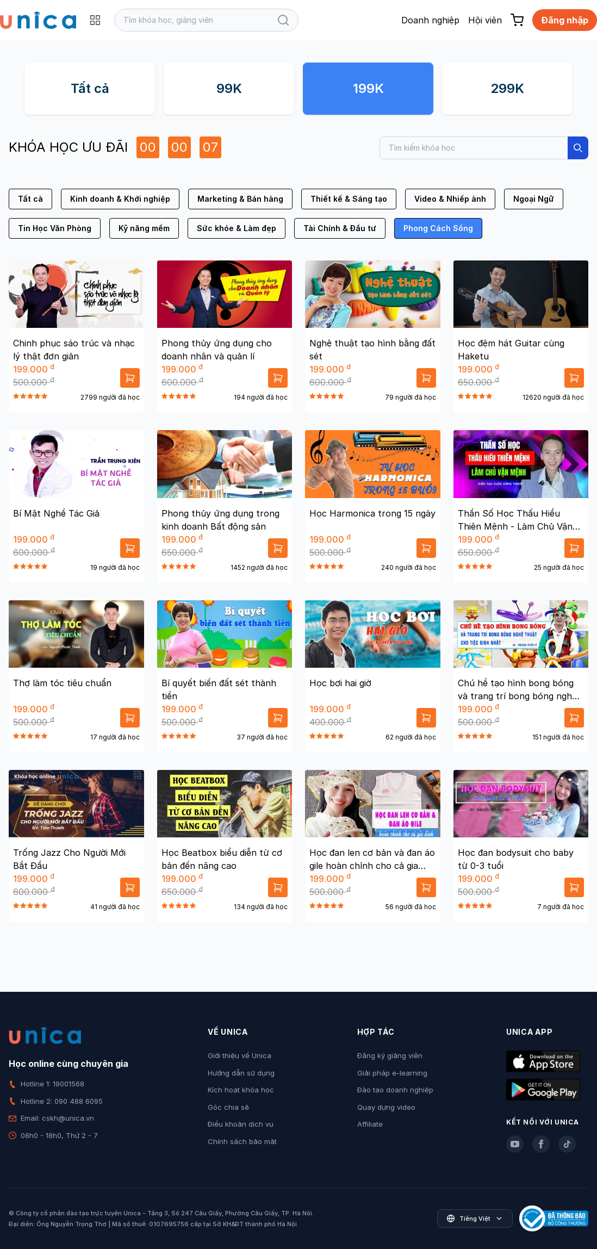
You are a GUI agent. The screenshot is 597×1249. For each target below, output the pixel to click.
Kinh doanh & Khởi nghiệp (120, 198)
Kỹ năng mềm (144, 228)
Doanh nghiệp (430, 20)
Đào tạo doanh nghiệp (395, 1089)
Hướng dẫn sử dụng (241, 1072)
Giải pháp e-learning (392, 1072)
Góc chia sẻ (228, 1107)
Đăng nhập (564, 20)
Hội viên (485, 20)
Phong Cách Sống (438, 228)
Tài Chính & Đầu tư (339, 228)
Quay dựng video (386, 1107)
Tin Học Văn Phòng (54, 228)
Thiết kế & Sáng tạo (348, 198)
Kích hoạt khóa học (241, 1089)
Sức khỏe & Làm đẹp (236, 228)
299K (507, 88)
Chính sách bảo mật (242, 1141)
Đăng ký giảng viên (389, 1055)
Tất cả (90, 88)
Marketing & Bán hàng (240, 198)
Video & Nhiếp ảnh (450, 198)
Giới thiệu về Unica (239, 1055)
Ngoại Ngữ (533, 198)
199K (368, 88)
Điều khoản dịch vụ (240, 1124)
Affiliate (370, 1124)
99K (229, 88)
